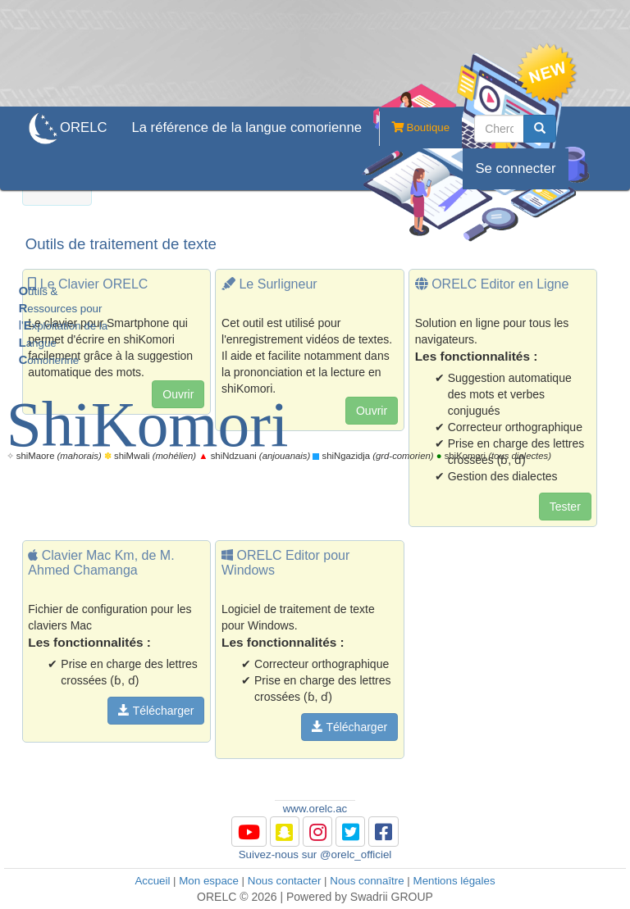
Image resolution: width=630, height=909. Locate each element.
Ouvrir (371, 410)
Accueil (152, 881)
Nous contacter (285, 881)
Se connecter (515, 168)
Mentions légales (454, 881)
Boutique (414, 128)
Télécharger (156, 710)
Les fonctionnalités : (89, 642)
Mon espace (209, 881)
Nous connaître (367, 881)
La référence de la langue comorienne (246, 127)
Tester (565, 506)
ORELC (83, 127)
